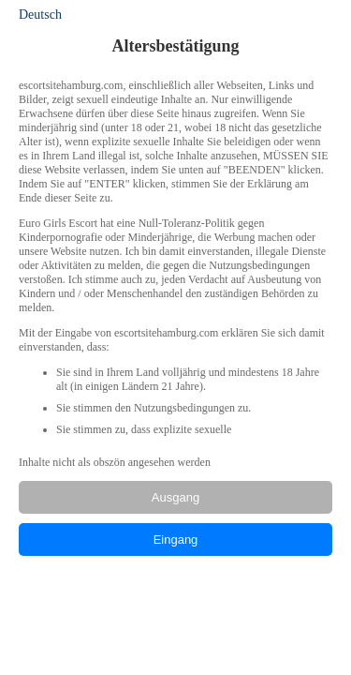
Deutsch (40, 15)
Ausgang (175, 497)
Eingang (176, 539)
